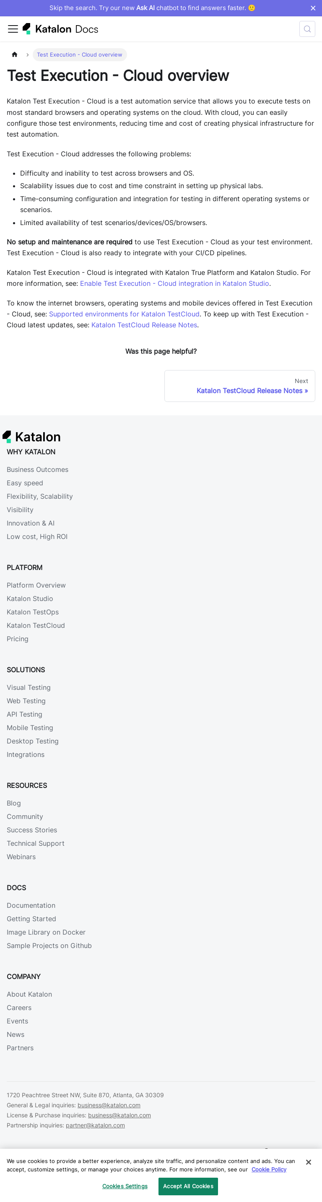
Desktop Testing (33, 741)
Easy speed (25, 483)
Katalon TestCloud (36, 625)
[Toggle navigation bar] (13, 29)
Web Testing (26, 701)
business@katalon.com (109, 1105)
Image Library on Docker (46, 932)
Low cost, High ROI (37, 536)
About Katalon (29, 994)
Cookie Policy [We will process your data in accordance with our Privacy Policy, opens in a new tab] (269, 1169)
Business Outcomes (37, 469)
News (15, 1034)
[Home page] (15, 54)
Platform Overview (36, 585)
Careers (19, 1007)
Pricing (18, 639)
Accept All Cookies (188, 1186)
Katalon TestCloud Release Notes (144, 325)
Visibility (20, 509)
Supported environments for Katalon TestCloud (124, 314)
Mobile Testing (30, 727)
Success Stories (32, 830)
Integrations (25, 754)
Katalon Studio (30, 598)
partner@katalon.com (95, 1125)
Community (25, 816)
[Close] (308, 1162)
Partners (20, 1048)
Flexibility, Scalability (40, 496)
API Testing (24, 714)
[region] (161, 1175)
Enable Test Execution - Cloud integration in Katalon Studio (174, 283)
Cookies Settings (125, 1186)
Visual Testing (29, 687)
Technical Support (36, 843)
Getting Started (31, 918)
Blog (14, 803)
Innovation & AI (31, 523)
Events (17, 1021)
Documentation (31, 905)
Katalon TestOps (33, 612)
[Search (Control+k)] (307, 29)
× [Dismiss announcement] (313, 8)
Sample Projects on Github (49, 945)
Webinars (21, 856)
